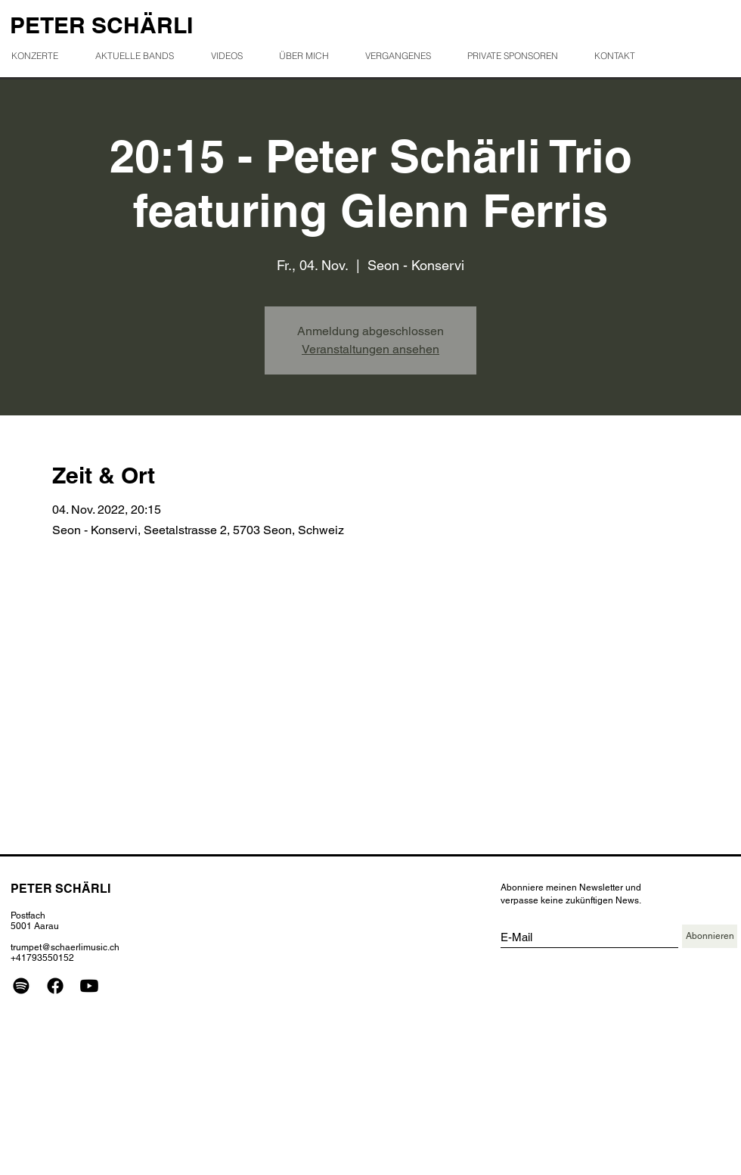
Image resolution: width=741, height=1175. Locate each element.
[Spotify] (21, 985)
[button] (404, 55)
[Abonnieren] (709, 936)
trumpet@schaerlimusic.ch (65, 947)
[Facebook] (55, 985)
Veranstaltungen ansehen (370, 349)
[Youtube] (89, 985)
